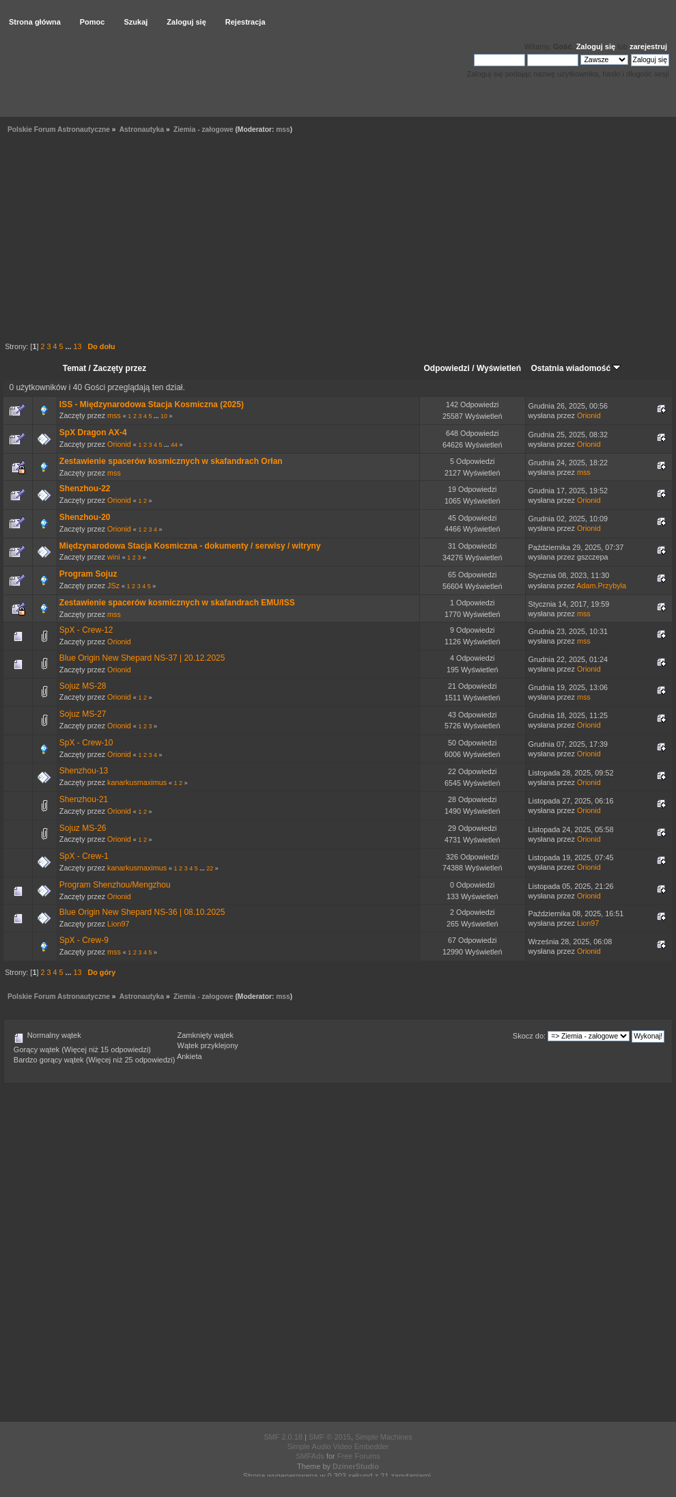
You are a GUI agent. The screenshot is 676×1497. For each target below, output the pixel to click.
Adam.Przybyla (601, 585)
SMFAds (310, 1456)
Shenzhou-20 (85, 517)
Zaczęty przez (119, 368)
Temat (74, 368)
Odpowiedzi (447, 368)
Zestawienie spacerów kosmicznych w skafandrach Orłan (171, 461)
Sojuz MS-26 (83, 828)
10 (163, 416)
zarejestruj (648, 46)
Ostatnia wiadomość (576, 368)
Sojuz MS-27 (83, 714)
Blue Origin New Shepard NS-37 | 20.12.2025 (142, 658)
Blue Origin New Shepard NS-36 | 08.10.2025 (142, 912)
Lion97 (118, 924)
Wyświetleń (499, 368)
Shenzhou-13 (83, 770)
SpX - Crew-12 (86, 630)
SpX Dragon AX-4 (93, 432)
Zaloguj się (595, 46)
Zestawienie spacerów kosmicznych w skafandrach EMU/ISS (177, 602)
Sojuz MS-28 (83, 686)
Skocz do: (529, 1036)
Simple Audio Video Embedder (338, 1446)
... (69, 346)
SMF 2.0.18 (283, 1437)
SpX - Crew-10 (86, 742)
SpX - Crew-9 (84, 940)
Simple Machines (383, 1437)
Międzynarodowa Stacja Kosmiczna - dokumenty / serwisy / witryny (190, 546)
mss (283, 129)
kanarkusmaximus (137, 782)
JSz (113, 585)
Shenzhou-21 (83, 799)
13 (77, 346)
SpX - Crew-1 (84, 856)
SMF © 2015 (330, 1437)
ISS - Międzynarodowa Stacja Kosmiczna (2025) (151, 404)
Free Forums (358, 1456)
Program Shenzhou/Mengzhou (115, 885)
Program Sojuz (88, 574)
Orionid (589, 415)
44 (174, 444)
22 (209, 868)
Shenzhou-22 (85, 488)
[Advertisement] (338, 239)
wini (113, 557)
